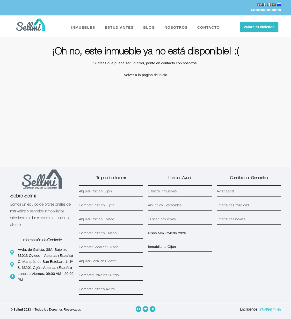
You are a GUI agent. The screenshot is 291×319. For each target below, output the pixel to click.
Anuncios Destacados (165, 205)
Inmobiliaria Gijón (162, 246)
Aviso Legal (225, 191)
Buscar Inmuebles (162, 219)
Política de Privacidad (233, 205)
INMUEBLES (83, 27)
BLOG (149, 27)
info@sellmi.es (270, 310)
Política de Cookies (231, 219)
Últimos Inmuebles (162, 191)
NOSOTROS (176, 27)
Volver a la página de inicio (145, 75)
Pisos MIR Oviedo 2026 (167, 233)
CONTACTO (208, 27)
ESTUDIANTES (119, 27)
